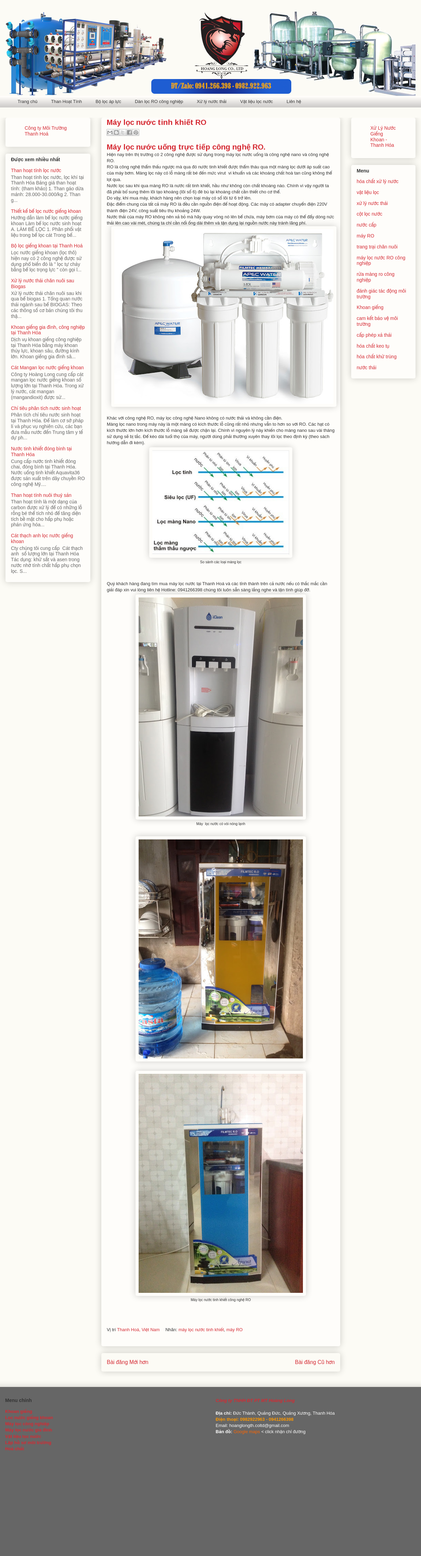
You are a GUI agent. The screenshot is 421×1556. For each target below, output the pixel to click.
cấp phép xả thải (374, 335)
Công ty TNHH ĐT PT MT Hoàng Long (255, 1400)
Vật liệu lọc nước (256, 101)
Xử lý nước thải (212, 101)
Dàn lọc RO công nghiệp (159, 101)
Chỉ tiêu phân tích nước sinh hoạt (46, 408)
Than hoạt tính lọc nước (36, 170)
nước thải (367, 367)
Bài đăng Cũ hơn (315, 1362)
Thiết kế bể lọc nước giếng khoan (46, 211)
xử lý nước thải (372, 203)
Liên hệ (293, 101)
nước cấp (367, 225)
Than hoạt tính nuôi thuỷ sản (41, 495)
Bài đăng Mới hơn (127, 1362)
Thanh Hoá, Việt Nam (138, 1329)
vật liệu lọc (368, 192)
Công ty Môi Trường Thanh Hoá (46, 131)
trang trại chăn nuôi (377, 246)
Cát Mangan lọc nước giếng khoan (47, 367)
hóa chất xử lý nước (377, 181)
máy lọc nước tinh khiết (201, 1329)
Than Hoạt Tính (66, 101)
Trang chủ (28, 101)
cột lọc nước (369, 214)
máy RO (234, 1329)
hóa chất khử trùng (377, 356)
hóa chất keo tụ (373, 346)
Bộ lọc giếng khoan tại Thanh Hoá (47, 245)
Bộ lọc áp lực (108, 101)
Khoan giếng (370, 307)
